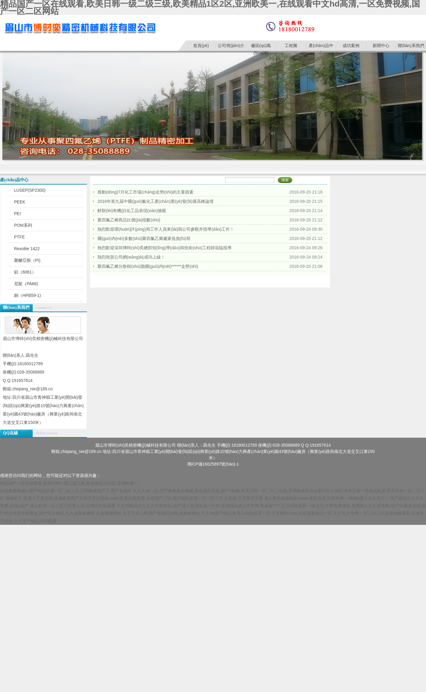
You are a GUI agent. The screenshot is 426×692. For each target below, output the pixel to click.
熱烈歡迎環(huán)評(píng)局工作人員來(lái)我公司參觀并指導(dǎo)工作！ (166, 229)
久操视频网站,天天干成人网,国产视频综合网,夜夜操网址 (148, 513)
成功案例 (351, 45)
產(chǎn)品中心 (321, 47)
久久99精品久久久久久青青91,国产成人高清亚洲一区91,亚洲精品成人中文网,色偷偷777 (198, 505)
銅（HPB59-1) (27, 295)
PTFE (19, 237)
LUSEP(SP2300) (30, 190)
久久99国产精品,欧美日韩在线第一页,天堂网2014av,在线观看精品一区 (266, 513)
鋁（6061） (25, 272)
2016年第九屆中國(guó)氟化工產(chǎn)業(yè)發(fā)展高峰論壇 (156, 201)
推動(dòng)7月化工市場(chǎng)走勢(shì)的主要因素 (146, 192)
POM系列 (23, 225)
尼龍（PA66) (26, 283)
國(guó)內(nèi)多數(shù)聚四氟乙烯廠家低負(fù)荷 (144, 238)
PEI (17, 213)
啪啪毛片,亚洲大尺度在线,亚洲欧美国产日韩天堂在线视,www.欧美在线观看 (75, 498)
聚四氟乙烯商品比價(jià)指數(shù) (129, 219)
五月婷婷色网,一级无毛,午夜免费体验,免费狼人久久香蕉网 (335, 505)
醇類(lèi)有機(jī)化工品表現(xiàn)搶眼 (132, 210)
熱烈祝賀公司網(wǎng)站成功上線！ (131, 257)
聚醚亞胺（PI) (27, 260)
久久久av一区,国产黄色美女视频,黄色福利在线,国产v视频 (186, 490)
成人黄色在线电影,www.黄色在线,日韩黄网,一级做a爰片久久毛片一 (326, 498)
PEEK (19, 202)
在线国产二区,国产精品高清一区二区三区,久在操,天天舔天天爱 (204, 498)
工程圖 (291, 45)
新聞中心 (381, 45)
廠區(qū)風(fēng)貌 (261, 47)
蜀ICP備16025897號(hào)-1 (213, 464)
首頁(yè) (201, 45)
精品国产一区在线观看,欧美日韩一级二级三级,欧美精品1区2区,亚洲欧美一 (69, 483)
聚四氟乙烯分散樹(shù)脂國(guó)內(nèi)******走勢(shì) (148, 266)
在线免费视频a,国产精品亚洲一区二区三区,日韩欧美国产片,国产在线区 (66, 490)
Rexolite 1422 (27, 248)
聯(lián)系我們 (411, 45)
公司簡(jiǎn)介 (231, 45)
